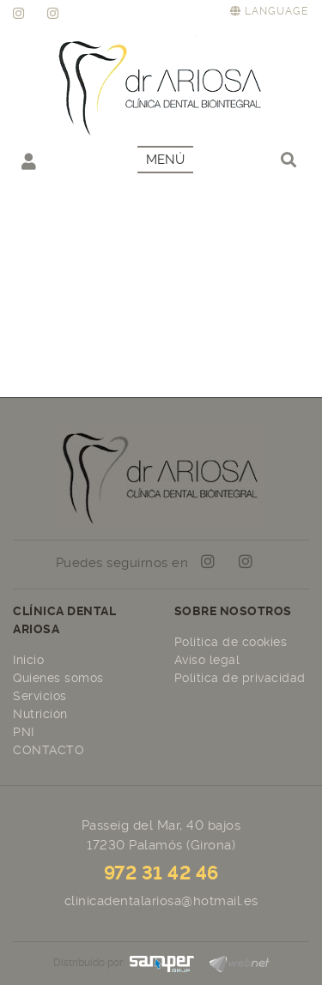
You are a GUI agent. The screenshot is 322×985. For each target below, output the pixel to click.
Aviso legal (207, 660)
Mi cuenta (28, 161)
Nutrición (40, 714)
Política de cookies (231, 642)
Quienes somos (58, 678)
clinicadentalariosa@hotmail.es (161, 901)
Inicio (28, 660)
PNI (23, 732)
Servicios (40, 696)
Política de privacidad (240, 678)
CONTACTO (48, 750)
